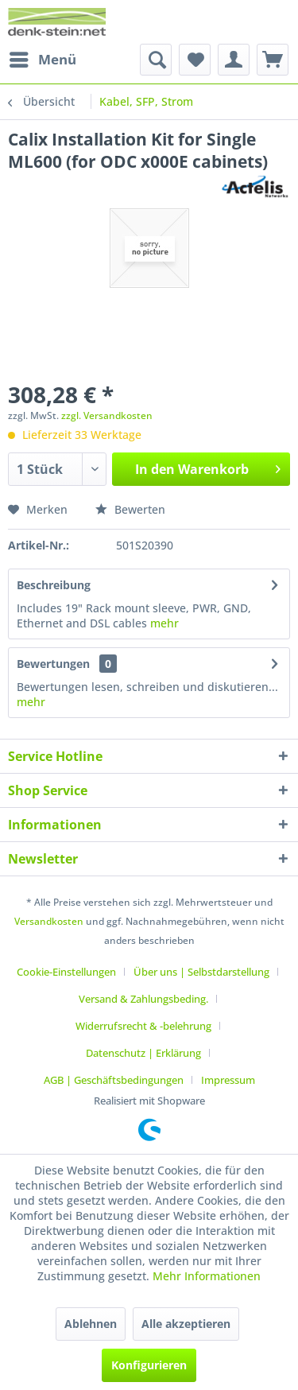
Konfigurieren (149, 1365)
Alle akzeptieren (185, 1323)
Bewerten (130, 509)
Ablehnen (90, 1323)
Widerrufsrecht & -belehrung (143, 1026)
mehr (163, 623)
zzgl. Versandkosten (107, 415)
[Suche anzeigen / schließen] (156, 60)
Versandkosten (48, 921)
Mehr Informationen (207, 1275)
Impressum (228, 1080)
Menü (43, 57)
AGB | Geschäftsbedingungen (114, 1080)
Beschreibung (54, 584)
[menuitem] (42, 60)
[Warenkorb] (272, 60)
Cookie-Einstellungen (66, 972)
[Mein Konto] (234, 60)
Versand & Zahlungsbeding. (143, 999)
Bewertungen (53, 663)
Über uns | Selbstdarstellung (201, 972)
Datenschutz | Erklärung (143, 1053)
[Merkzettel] (195, 60)
